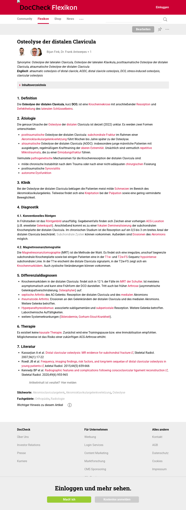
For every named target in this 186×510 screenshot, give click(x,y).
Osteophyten (67, 290)
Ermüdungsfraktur (69, 152)
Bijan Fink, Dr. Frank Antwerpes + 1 (68, 52)
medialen (127, 294)
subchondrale (96, 134)
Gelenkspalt (44, 225)
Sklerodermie (68, 316)
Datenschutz (160, 453)
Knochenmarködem (29, 265)
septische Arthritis (33, 294)
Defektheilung (26, 108)
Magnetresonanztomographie (41, 252)
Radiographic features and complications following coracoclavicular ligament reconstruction (105, 370)
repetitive (146, 148)
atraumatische (31, 143)
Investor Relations (28, 445)
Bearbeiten (143, 29)
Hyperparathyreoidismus (37, 308)
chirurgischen (134, 164)
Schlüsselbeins (63, 108)
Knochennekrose (99, 104)
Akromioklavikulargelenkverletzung (44, 139)
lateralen (46, 108)
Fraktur (110, 134)
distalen (72, 124)
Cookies (157, 461)
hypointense (148, 257)
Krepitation (92, 193)
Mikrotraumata (31, 152)
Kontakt (157, 437)
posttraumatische (33, 134)
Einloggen (162, 7)
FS (126, 257)
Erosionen (139, 234)
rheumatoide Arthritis (35, 299)
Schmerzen (122, 188)
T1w (108, 257)
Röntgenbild (53, 221)
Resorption (143, 104)
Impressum (159, 469)
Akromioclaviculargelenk (49, 392)
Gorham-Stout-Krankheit (94, 316)
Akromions (158, 234)
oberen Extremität (92, 148)
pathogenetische (42, 158)
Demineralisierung (119, 225)
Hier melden (68, 382)
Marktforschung (94, 461)
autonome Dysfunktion (36, 173)
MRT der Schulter (131, 281)
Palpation (115, 193)
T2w (121, 257)
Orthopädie (42, 398)
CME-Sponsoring (95, 469)
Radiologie (58, 398)
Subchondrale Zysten (70, 234)
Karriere (22, 461)
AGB (155, 445)
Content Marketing (96, 453)
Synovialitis (52, 168)
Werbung (90, 437)
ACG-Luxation (155, 221)
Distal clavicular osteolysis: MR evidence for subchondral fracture (88, 352)
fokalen (102, 225)
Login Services (93, 445)
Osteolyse (54, 124)
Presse (21, 453)
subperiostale (105, 308)
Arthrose (133, 286)
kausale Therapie (50, 332)
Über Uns (23, 437)
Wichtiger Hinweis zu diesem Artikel (40, 405)
